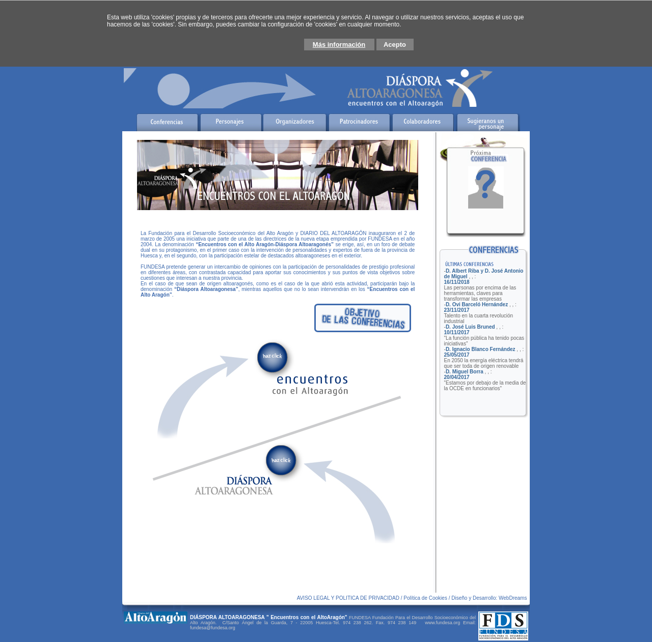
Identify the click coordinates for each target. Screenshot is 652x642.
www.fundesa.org (441, 622)
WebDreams (513, 598)
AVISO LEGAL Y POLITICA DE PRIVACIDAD (348, 598)
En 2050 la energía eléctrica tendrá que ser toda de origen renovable (484, 363)
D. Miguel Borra (464, 371)
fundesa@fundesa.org (212, 627)
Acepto (395, 44)
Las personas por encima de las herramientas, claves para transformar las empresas (480, 293)
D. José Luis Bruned (470, 327)
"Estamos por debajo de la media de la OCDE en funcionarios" (485, 385)
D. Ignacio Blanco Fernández (480, 349)
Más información (339, 44)
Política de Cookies (425, 598)
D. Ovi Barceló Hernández (477, 304)
